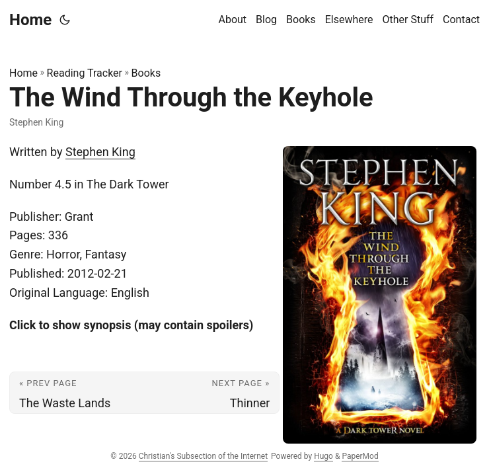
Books (146, 73)
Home (30, 20)
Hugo (323, 456)
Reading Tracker (84, 73)
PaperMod (360, 456)
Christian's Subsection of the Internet (203, 456)
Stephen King (100, 152)
